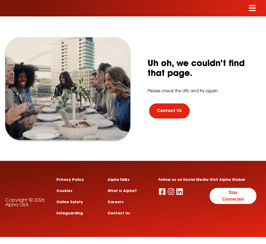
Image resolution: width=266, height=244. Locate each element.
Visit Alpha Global (227, 180)
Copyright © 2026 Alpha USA (24, 217)
